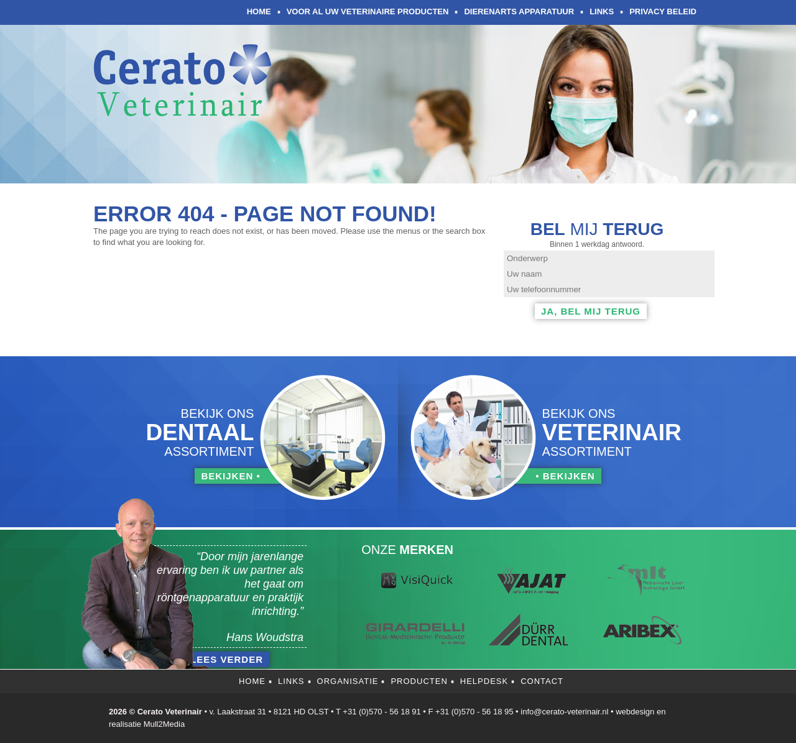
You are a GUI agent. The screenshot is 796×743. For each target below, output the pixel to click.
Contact (542, 681)
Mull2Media (164, 724)
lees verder (226, 659)
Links (602, 11)
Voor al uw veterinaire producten (368, 11)
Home (259, 11)
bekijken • (230, 476)
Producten (419, 681)
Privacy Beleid (662, 11)
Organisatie (348, 681)
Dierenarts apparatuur (519, 11)
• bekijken (565, 476)
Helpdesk (484, 681)
